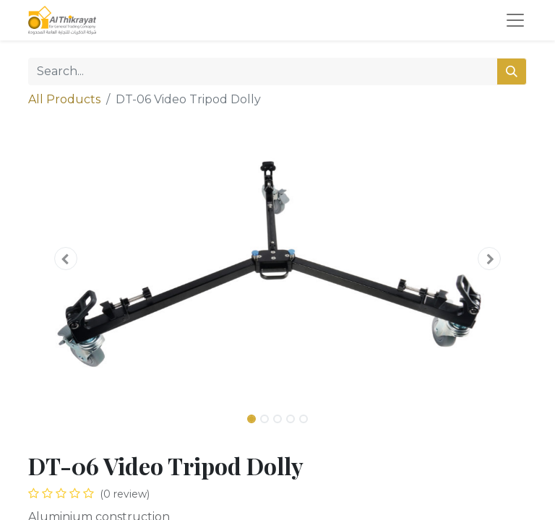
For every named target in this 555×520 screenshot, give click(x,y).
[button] (65, 258)
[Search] (511, 71)
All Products (64, 99)
